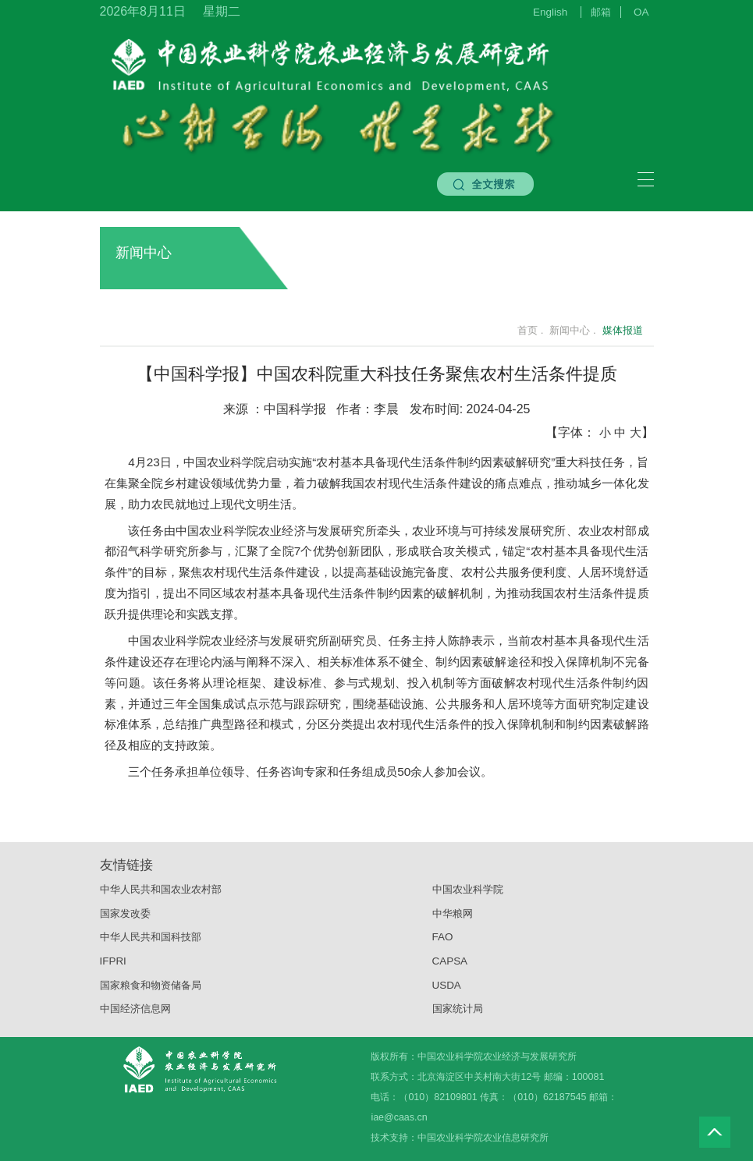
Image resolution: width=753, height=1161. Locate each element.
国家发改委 (125, 919)
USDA (446, 991)
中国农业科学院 (467, 895)
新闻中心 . (572, 330)
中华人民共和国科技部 (150, 943)
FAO (442, 943)
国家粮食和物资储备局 (150, 991)
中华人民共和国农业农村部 (161, 895)
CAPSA (450, 967)
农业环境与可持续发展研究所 (489, 530)
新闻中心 (372, 252)
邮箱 (601, 12)
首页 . (521, 330)
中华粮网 (452, 919)
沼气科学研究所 (157, 550)
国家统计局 (457, 1015)
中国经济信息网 (135, 1015)
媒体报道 (622, 330)
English (550, 12)
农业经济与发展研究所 (317, 530)
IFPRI (113, 967)
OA (641, 12)
